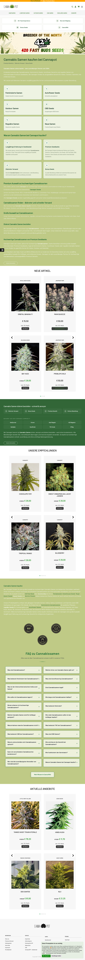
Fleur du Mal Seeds (36, 1)
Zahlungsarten (8, 943)
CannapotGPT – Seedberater (31, 949)
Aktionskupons (28, 941)
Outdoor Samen (38, 13)
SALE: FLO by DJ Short (48, 1)
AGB (26, 947)
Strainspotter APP (29, 943)
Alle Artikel (7, 945)
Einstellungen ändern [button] (56, 956)
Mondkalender (8, 949)
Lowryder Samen (24, 13)
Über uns (7, 938)
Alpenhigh (67, 939)
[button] (40, 396)
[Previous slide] (12, 337)
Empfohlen (27, 938)
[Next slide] (73, 337)
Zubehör (73, 13)
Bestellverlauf (48, 939)
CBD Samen (50, 13)
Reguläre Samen (62, 13)
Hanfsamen (12, 13)
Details (25, 328)
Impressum (7, 947)
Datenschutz (27, 945)
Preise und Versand (9, 941)
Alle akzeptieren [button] (46, 956)
